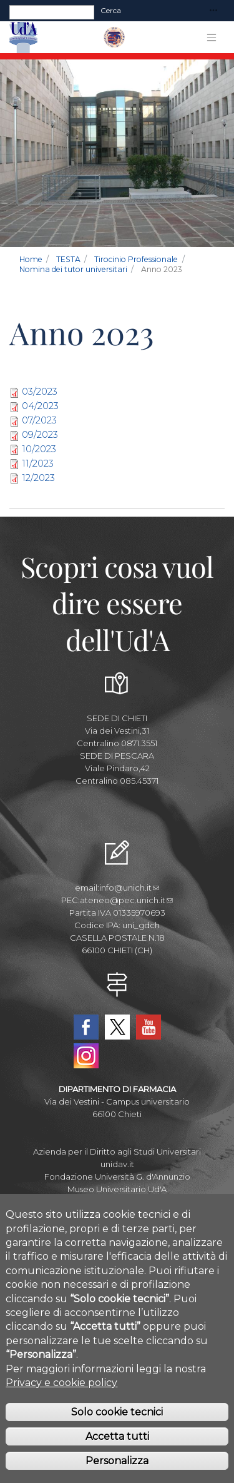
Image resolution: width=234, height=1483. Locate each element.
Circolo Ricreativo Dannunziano (117, 1202)
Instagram (86, 1055)
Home (30, 259)
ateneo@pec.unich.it (126, 900)
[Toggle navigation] (213, 11)
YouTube (148, 1027)
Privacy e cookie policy (61, 1402)
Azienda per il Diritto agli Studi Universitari (117, 1151)
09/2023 (40, 434)
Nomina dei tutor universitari (73, 269)
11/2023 (38, 463)
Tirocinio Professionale (136, 259)
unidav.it (117, 1164)
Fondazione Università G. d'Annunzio (117, 1177)
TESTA (68, 259)
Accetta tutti (117, 1456)
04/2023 (40, 406)
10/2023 (39, 449)
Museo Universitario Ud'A (117, 1189)
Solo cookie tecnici (117, 1432)
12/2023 (38, 477)
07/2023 (39, 420)
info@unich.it (129, 888)
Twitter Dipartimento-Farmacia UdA (117, 1027)
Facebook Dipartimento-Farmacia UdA (86, 1027)
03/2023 (39, 391)
